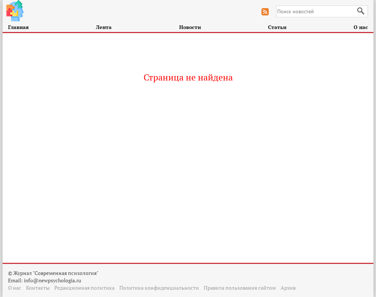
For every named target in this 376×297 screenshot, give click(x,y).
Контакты (38, 287)
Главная (18, 27)
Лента (104, 27)
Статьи (277, 27)
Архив (288, 287)
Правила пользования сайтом (240, 287)
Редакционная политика (84, 287)
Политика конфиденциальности (159, 287)
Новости (190, 27)
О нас (361, 27)
